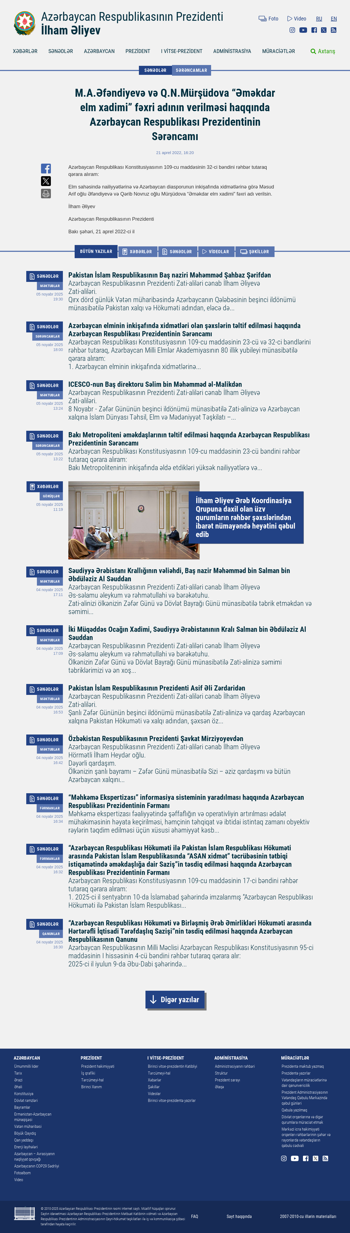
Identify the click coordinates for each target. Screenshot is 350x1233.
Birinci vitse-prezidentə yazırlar (172, 1100)
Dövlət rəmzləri (26, 1100)
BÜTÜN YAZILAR (96, 251)
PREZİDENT (138, 51)
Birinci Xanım (91, 1086)
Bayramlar (22, 1107)
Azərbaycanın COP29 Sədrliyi (36, 1166)
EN (334, 18)
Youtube (303, 30)
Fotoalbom (22, 1172)
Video (300, 18)
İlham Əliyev (71, 30)
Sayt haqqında (239, 1216)
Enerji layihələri (26, 1146)
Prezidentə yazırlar (296, 1073)
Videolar (154, 1093)
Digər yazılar (180, 999)
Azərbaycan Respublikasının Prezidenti (132, 17)
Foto (273, 18)
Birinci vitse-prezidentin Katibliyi (172, 1066)
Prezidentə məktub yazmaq (303, 1066)
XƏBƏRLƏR (25, 51)
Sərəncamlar (191, 70)
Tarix (18, 1073)
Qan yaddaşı (23, 1140)
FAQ (194, 1216)
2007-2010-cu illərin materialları (308, 1216)
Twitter (323, 30)
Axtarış (326, 51)
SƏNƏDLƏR (60, 51)
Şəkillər (154, 1086)
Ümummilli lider (26, 1066)
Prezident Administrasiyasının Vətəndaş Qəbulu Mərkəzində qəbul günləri (305, 1098)
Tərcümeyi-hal (92, 1080)
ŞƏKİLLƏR (259, 251)
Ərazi (18, 1080)
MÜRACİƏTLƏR (278, 51)
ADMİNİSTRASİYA (232, 51)
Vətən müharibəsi (28, 1126)
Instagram (292, 30)
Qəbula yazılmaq (294, 1110)
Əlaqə (219, 1086)
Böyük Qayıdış (25, 1133)
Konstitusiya (23, 1093)
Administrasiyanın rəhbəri (235, 1066)
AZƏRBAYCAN (99, 51)
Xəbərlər (154, 1080)
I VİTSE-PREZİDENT (181, 51)
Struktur (221, 1073)
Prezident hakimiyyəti (97, 1066)
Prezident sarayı (227, 1080)
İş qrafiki (88, 1073)
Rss (333, 30)
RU (319, 18)
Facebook (314, 30)
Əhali (18, 1086)
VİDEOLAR (219, 251)
